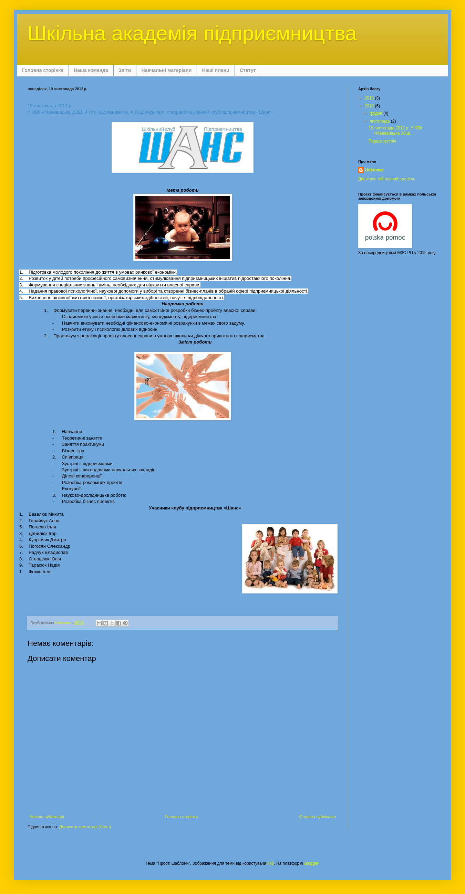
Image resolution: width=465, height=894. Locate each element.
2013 (370, 98)
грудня (376, 113)
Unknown (374, 170)
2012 (370, 106)
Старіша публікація (317, 816)
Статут (248, 70)
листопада (380, 121)
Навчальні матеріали (166, 70)
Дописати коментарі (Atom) (85, 826)
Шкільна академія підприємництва (192, 33)
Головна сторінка (42, 70)
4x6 (270, 863)
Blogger (311, 863)
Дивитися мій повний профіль (386, 179)
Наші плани (215, 70)
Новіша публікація (46, 816)
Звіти (124, 70)
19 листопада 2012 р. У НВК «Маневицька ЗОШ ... (396, 130)
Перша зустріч (382, 141)
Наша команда (91, 70)
